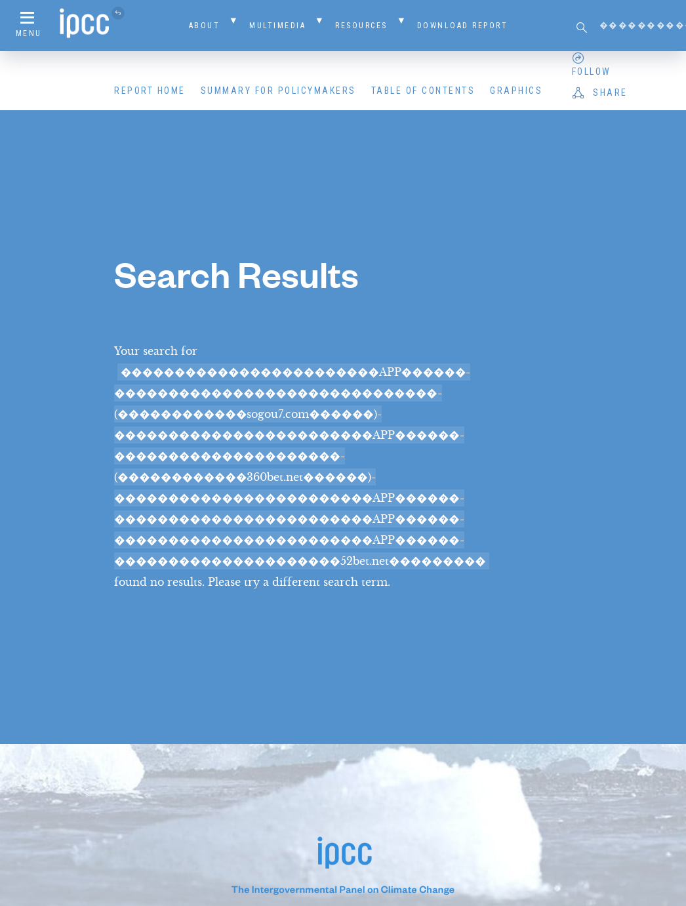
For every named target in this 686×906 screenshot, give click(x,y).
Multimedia (277, 25)
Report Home (150, 90)
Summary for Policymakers (278, 90)
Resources (361, 25)
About (204, 25)
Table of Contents (423, 90)
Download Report (462, 25)
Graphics (516, 90)
